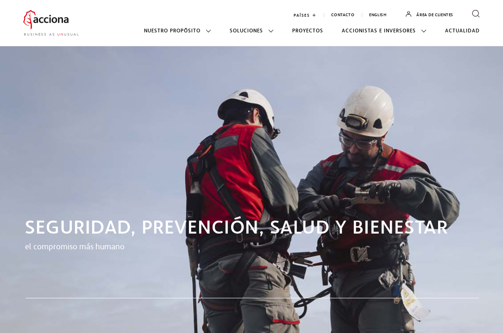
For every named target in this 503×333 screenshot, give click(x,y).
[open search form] (476, 14)
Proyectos (307, 30)
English (377, 15)
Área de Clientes (429, 15)
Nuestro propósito (177, 30)
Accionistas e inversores (384, 30)
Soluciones (252, 30)
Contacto (342, 15)
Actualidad (462, 30)
